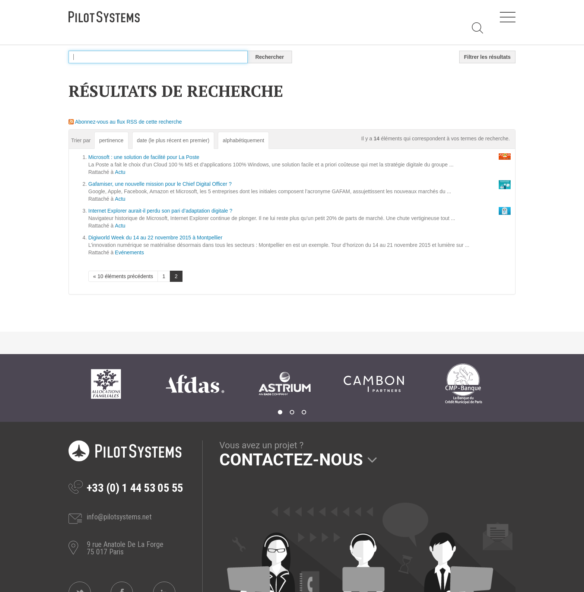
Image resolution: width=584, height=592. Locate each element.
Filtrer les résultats (487, 57)
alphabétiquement (243, 140)
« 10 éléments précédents (123, 276)
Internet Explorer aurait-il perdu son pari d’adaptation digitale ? (160, 211)
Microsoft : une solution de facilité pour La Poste (143, 157)
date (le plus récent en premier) (173, 140)
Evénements (129, 252)
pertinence (111, 140)
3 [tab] (304, 412)
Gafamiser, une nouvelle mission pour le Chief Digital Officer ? (160, 184)
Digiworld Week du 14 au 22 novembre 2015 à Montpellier (155, 238)
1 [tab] (280, 412)
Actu (120, 172)
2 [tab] (292, 412)
